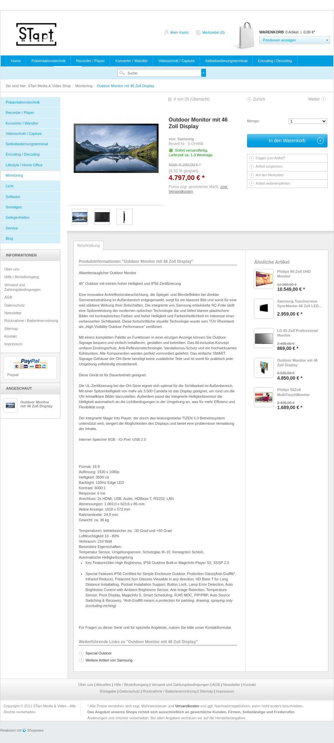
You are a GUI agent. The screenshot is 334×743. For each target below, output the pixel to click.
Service (12, 228)
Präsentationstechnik (48, 61)
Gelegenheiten (18, 217)
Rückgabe (109, 691)
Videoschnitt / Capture (176, 61)
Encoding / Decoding (275, 61)
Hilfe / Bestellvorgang (21, 277)
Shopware (35, 730)
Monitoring (84, 86)
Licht (9, 186)
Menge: (253, 121)
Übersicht (199, 99)
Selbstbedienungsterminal (226, 61)
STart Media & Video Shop (36, 34)
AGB (8, 297)
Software (13, 197)
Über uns (11, 269)
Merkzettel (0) (213, 32)
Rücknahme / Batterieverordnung (31, 321)
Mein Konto (179, 32)
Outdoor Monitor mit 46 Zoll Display (36, 404)
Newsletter (13, 313)
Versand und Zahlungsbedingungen (22, 287)
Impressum (13, 344)
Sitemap (11, 329)
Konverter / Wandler (131, 61)
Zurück (259, 99)
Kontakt (10, 336)
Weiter (314, 99)
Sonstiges (14, 207)
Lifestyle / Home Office (24, 165)
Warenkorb (243, 36)
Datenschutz (14, 305)
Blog (9, 238)
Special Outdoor (98, 653)
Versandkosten (187, 706)
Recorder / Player (90, 61)
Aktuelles (104, 685)
